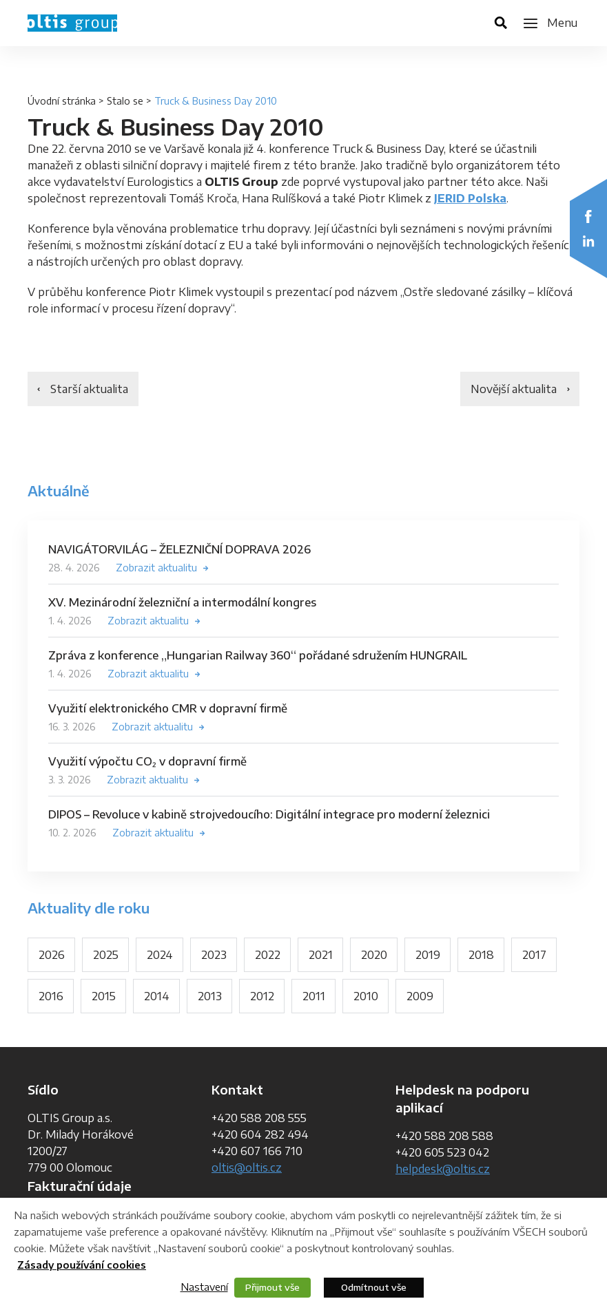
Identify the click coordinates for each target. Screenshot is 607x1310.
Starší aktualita (89, 389)
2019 (427, 955)
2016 (51, 996)
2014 (156, 996)
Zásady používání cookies (81, 1265)
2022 (267, 955)
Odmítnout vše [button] (374, 1287)
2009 (420, 996)
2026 (52, 955)
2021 (321, 955)
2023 (214, 955)
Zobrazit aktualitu (156, 567)
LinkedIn (588, 241)
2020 (374, 955)
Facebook (588, 216)
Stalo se (125, 101)
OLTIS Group (72, 23)
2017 (534, 955)
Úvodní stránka (62, 101)
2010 (365, 996)
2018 (481, 955)
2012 (262, 996)
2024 (160, 955)
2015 (104, 996)
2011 (313, 996)
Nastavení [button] (204, 1286)
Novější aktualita (514, 389)
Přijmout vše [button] (272, 1287)
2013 (210, 996)
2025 (106, 955)
